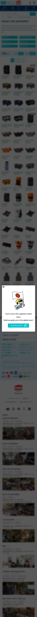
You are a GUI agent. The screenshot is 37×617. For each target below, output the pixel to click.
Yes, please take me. (18, 326)
